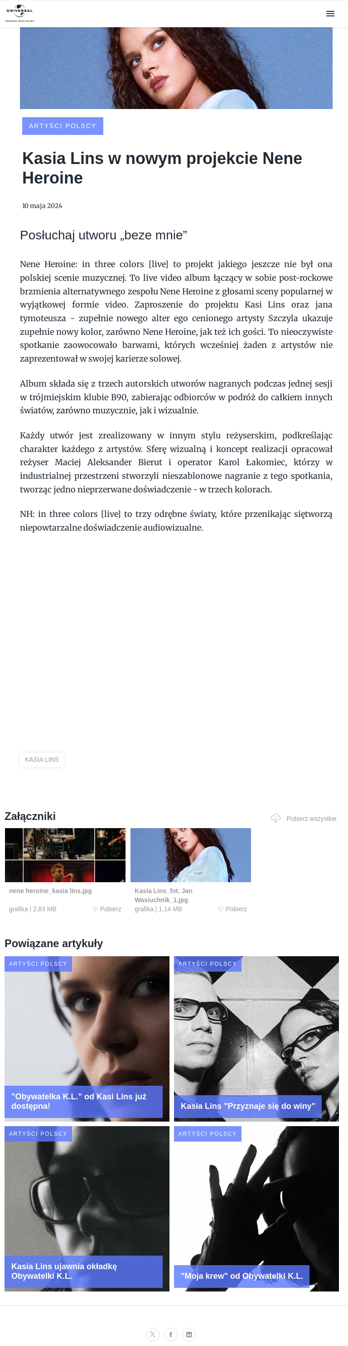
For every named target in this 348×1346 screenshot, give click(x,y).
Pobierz (93, 909)
